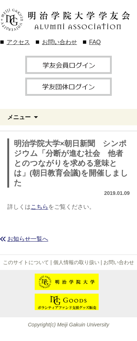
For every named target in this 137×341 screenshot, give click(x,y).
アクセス (18, 42)
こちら (39, 207)
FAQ (95, 42)
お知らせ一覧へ (27, 239)
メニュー (19, 117)
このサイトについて (26, 262)
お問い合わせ (59, 42)
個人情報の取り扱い (76, 262)
